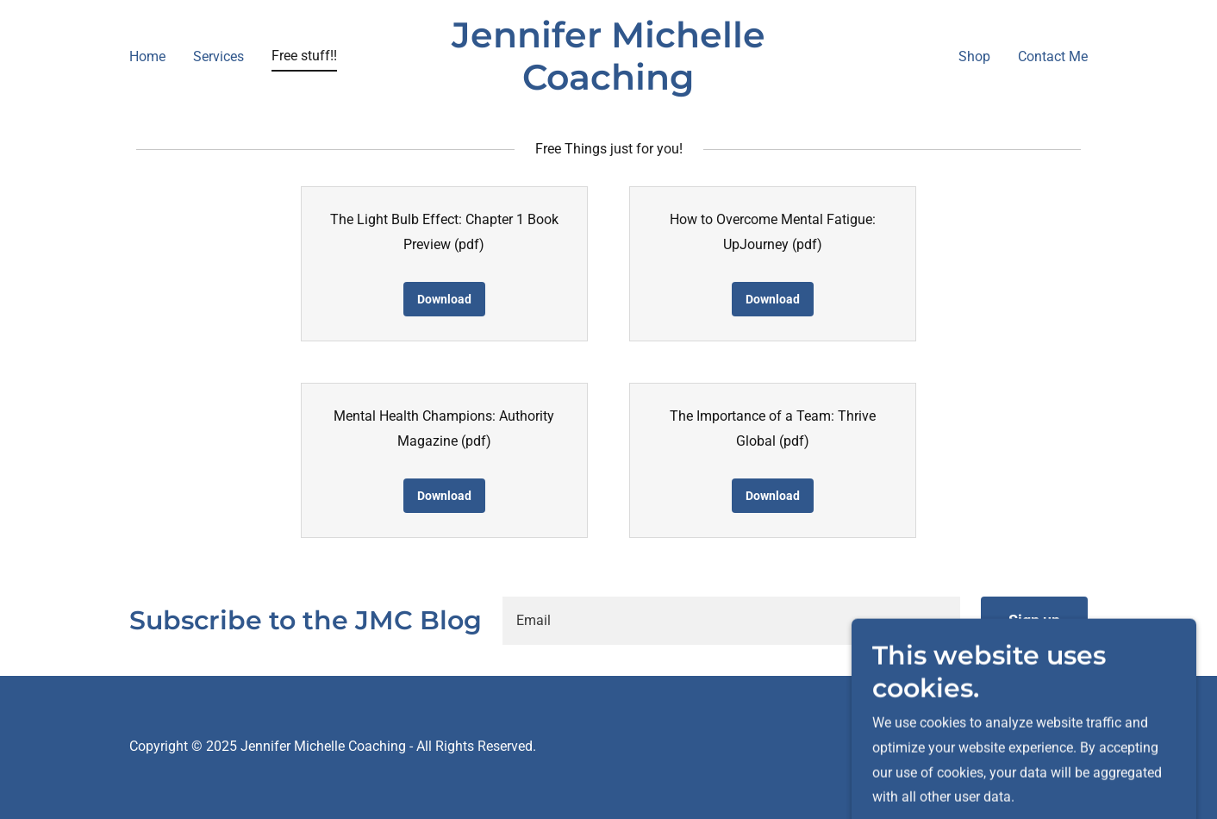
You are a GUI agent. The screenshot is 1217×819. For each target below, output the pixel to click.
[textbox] (731, 621)
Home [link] (147, 56)
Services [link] (218, 56)
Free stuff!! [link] (304, 55)
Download (444, 299)
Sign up (1034, 620)
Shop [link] (974, 56)
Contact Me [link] (1053, 56)
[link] (609, 85)
